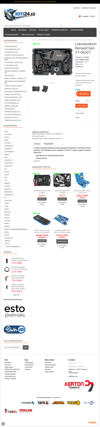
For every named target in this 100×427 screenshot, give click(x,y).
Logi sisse (77, 8)
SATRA (6, 232)
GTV (5, 180)
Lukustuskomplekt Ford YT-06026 (62, 192)
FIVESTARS (8, 166)
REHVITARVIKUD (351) (11, 68)
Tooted (13, 30)
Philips (7, 218)
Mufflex (7, 212)
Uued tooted (28, 367)
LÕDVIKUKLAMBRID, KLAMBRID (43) (14, 72)
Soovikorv (48, 369)
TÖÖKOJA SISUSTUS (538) (13, 86)
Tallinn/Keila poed (27, 34)
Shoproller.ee (92, 422)
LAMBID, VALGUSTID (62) (12, 94)
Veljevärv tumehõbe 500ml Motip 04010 (17, 277)
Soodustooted (29, 365)
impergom (8, 192)
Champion (8, 149)
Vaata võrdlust (49, 372)
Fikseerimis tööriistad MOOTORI (59, 40)
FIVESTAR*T (8, 160)
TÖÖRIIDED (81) (9, 109)
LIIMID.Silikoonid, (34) (12, 100)
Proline (7, 221)
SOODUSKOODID (77, 30)
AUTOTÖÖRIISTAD (42, 40)
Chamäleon (8, 146)
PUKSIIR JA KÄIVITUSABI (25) (14, 55)
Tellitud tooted (49, 367)
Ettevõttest (22, 30)
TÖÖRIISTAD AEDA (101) (12, 112)
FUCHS (6, 172)
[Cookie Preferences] (3, 424)
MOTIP (6, 209)
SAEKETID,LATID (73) (11, 89)
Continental (9, 151)
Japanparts (8, 195)
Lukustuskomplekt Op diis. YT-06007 (42, 192)
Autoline (7, 134)
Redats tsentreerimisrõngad (16, 229)
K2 (5, 198)
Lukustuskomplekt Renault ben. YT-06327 (81, 40)
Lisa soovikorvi (79, 113)
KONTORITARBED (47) (11, 103)
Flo (5, 169)
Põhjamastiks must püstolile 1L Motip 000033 (19, 259)
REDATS (7, 226)
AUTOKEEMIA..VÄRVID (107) (13, 62)
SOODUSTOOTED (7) (11, 117)
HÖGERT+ (7, 186)
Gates (6, 175)
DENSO (6, 154)
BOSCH (6, 137)
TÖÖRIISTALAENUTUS (60, 30)
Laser (6, 203)
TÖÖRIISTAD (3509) (10, 46)
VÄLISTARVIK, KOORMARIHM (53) (15, 91)
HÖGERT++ (8, 189)
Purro (6, 223)
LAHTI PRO (8, 200)
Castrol (7, 143)
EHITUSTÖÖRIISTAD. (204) (13, 97)
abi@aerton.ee (73, 376)
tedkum (7, 241)
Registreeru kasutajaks (88, 8)
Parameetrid (48, 144)
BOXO (6, 140)
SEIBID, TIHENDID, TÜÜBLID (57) (15, 78)
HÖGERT (7, 183)
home (33, 40)
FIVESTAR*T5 (8, 163)
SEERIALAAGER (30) (11, 106)
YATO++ (86, 62)
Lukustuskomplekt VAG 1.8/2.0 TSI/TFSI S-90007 (62, 231)
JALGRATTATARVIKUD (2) (12, 114)
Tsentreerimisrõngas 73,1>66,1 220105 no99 (19, 268)
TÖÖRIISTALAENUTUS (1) (12, 120)
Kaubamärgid (29, 362)
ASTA (6, 131)
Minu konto (48, 362)
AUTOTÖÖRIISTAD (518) (12, 49)
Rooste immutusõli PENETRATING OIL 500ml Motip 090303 (18, 287)
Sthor (6, 235)
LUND (6, 206)
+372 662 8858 (73, 373)
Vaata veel (16, 295)
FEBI (5, 157)
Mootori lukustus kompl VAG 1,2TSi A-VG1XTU (42, 231)
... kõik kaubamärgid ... (12, 246)
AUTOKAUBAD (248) (10, 65)
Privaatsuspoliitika (11, 34)
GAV (5, 177)
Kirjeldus (37, 144)
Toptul (7, 244)
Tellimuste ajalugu (50, 365)
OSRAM (6, 215)
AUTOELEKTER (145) (11, 52)
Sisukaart (27, 369)
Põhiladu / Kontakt (43, 34)
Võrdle (77, 117)
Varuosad (32, 30)
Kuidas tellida (44, 30)
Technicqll (8, 238)
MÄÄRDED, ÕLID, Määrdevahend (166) (16, 58)
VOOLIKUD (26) (9, 75)
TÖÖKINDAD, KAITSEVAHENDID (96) (14, 82)
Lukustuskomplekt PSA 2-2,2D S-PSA (82, 192)
